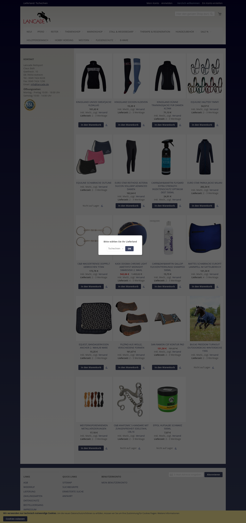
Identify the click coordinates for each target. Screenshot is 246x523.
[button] (116, 248)
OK (129, 248)
